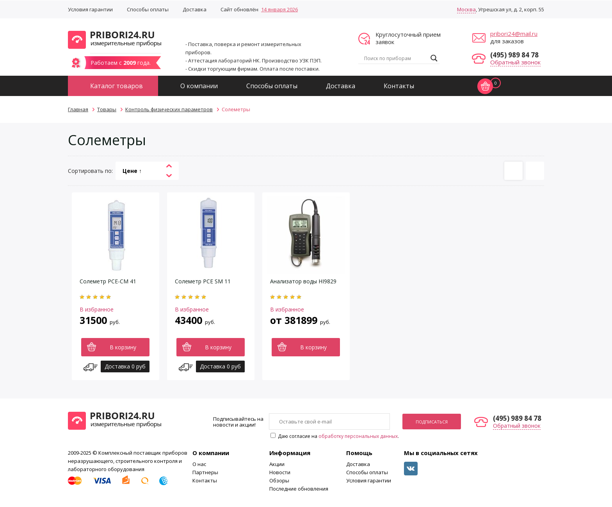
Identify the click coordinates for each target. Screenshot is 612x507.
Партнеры (205, 472)
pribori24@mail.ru (513, 33)
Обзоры (279, 480)
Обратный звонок (515, 62)
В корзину (123, 347)
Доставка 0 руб (125, 366)
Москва (466, 9)
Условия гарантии (90, 9)
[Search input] (395, 58)
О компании (199, 86)
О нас (199, 464)
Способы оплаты (148, 9)
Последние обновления (298, 488)
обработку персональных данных (358, 436)
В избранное (97, 309)
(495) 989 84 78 (514, 54)
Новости (279, 472)
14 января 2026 (279, 9)
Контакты (399, 86)
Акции (277, 464)
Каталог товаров (116, 86)
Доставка (194, 9)
